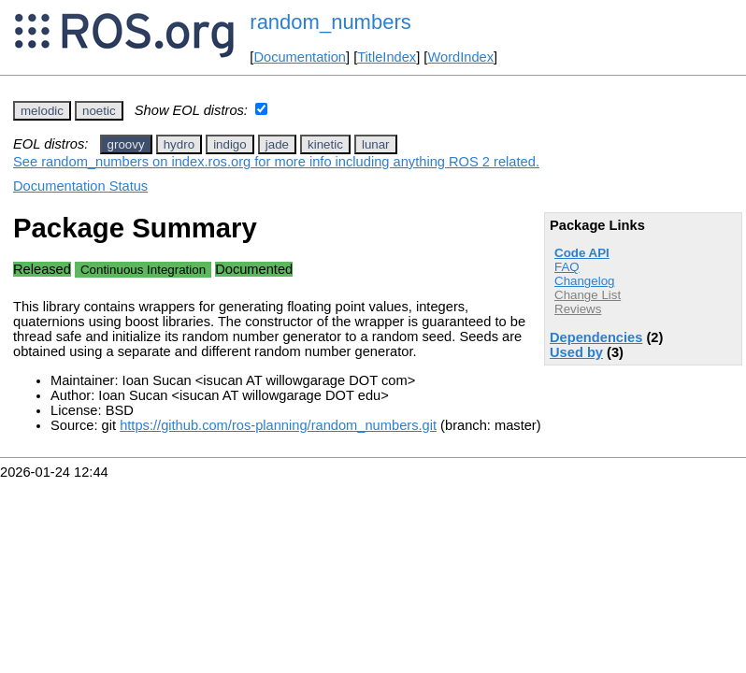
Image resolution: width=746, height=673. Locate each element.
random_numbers (330, 22)
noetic (99, 111)
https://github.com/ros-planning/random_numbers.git (278, 425)
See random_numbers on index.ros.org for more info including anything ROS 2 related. (276, 161)
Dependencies (596, 337)
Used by (576, 352)
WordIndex (460, 57)
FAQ (567, 267)
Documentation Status (80, 186)
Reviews (577, 309)
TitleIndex (386, 57)
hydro (179, 144)
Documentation (299, 57)
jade (277, 144)
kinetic (325, 144)
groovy (126, 144)
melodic (42, 111)
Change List (587, 295)
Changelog (584, 281)
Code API (582, 253)
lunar (376, 144)
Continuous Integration (143, 270)
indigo (230, 144)
